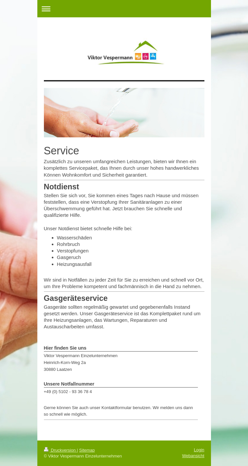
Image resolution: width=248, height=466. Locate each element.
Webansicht (193, 455)
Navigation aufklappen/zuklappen (124, 9)
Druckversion (60, 450)
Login (199, 449)
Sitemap (87, 450)
